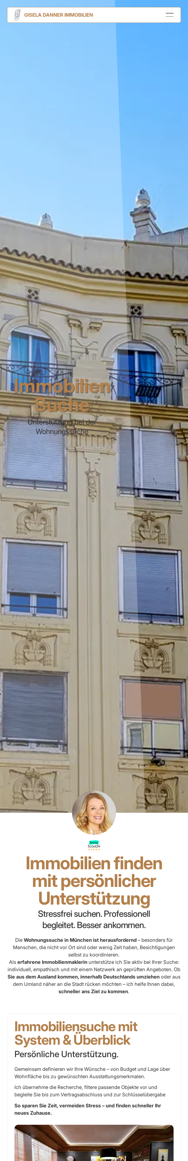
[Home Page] (53, 15)
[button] (170, 15)
